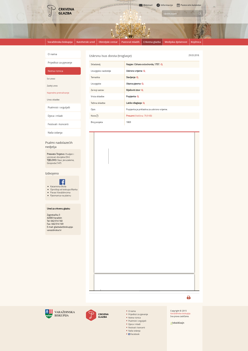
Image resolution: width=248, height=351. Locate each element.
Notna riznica (55, 71)
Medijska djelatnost (176, 41)
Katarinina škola (58, 186)
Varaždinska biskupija (60, 41)
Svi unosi (51, 78)
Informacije (165, 5)
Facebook (133, 334)
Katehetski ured (86, 41)
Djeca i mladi (55, 115)
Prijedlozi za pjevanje (60, 62)
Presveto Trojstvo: (56, 154)
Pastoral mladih (130, 41)
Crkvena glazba (152, 41)
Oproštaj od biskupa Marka (63, 189)
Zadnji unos (52, 85)
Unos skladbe (53, 99)
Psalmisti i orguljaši (59, 107)
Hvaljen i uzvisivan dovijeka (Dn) (60, 155)
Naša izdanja (55, 132)
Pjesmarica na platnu (60, 195)
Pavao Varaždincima (60, 192)
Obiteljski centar (108, 41)
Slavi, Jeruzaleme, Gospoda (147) (60, 162)
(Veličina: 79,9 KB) (139, 115)
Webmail (145, 5)
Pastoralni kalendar (189, 5)
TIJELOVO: (52, 160)
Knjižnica (196, 41)
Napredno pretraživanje (58, 92)
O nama (52, 54)
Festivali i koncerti (58, 124)
